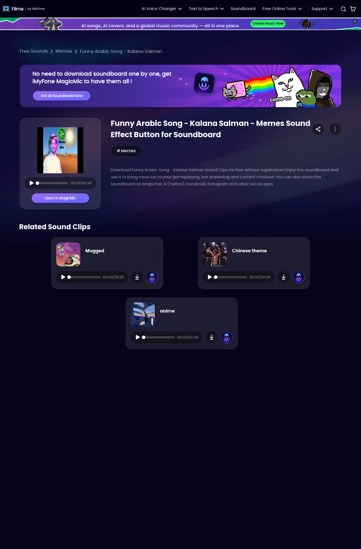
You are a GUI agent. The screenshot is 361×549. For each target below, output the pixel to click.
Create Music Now (268, 23)
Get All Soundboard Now (62, 96)
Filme (17, 9)
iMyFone (38, 9)
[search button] (343, 10)
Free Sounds (34, 51)
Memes (63, 51)
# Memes (126, 151)
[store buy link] (353, 9)
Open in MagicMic (60, 198)
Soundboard (243, 9)
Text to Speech (206, 9)
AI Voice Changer (162, 9)
